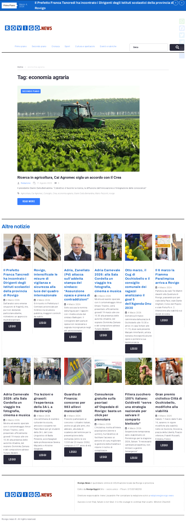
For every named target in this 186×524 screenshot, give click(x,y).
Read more (29, 201)
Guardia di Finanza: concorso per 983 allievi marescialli (74, 403)
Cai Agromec (37, 193)
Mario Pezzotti (101, 193)
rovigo (112, 193)
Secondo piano (30, 91)
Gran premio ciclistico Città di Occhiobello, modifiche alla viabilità (168, 403)
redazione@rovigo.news (162, 495)
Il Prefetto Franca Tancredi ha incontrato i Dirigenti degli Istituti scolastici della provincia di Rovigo (16, 282)
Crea (55, 193)
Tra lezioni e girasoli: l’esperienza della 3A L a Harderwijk (44, 403)
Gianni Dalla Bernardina (84, 193)
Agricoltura (25, 193)
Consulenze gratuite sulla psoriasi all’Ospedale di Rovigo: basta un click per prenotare (108, 407)
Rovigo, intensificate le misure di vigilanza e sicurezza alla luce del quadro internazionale (46, 282)
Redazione (25, 183)
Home (20, 67)
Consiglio (48, 193)
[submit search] (177, 47)
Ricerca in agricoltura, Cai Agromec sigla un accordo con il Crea (69, 177)
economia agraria (65, 193)
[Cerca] (149, 47)
